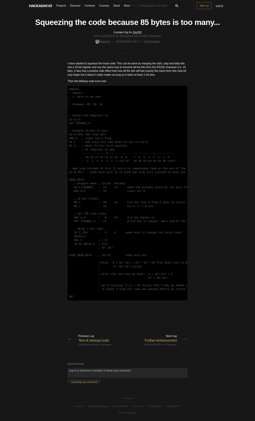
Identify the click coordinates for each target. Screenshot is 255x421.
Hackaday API (173, 406)
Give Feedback (119, 406)
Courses (104, 5)
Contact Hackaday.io (98, 406)
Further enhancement (161, 340)
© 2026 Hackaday (127, 412)
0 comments (105, 344)
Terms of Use (137, 406)
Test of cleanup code (93, 340)
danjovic (102, 41)
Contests (90, 5)
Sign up (204, 5)
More (130, 6)
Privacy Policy (155, 406)
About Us (79, 406)
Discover (75, 5)
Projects (61, 5)
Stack (116, 5)
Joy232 (137, 32)
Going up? (127, 398)
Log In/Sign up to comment (84, 382)
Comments (152, 41)
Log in (219, 5)
